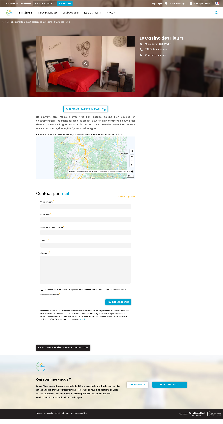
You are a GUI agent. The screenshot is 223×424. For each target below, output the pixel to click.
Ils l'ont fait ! (92, 12)
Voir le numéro (158, 49)
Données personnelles (45, 418)
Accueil (5, 22)
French (217, 3)
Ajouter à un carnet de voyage (83, 109)
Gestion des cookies (79, 418)
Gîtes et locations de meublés (37, 22)
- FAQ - (111, 12)
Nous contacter (169, 389)
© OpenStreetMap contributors (116, 171)
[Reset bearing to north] (132, 165)
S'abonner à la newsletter (17, 3)
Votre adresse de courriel (51, 227)
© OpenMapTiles (102, 171)
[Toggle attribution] (132, 171)
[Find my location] (132, 151)
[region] (85, 157)
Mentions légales (62, 418)
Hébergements (16, 22)
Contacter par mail (155, 55)
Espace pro (157, 3)
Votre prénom (46, 202)
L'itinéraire (25, 12)
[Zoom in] (132, 157)
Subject (43, 240)
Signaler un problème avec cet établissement (63, 352)
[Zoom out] (132, 161)
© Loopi (127, 171)
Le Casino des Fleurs (60, 22)
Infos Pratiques (48, 12)
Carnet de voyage (177, 3)
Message (44, 253)
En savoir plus (137, 389)
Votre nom (44, 214)
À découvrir (71, 12)
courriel (83, 324)
